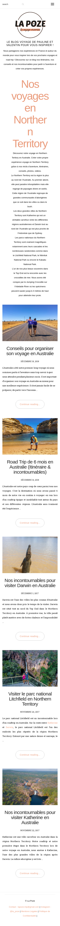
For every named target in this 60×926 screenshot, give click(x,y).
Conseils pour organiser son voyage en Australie (30, 351)
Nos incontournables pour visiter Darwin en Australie (29, 583)
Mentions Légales (29, 911)
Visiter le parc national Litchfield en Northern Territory (30, 699)
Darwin (9, 727)
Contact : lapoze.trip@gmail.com (24, 907)
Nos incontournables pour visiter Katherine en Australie (30, 817)
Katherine (53, 722)
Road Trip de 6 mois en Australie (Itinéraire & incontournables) (30, 467)
